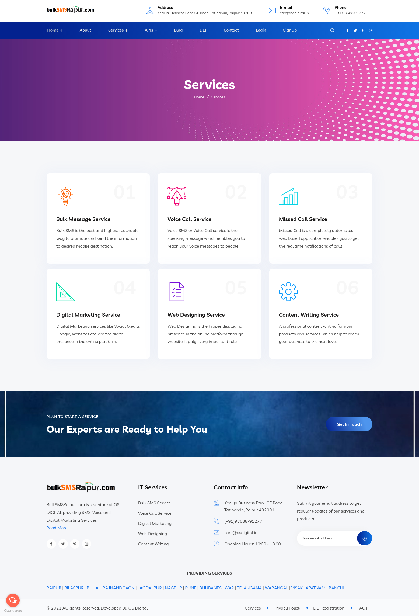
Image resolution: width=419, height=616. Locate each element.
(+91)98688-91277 (243, 520)
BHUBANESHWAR (216, 586)
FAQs (362, 607)
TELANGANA (249, 586)
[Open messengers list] (13, 600)
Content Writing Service (309, 313)
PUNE (190, 586)
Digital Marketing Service (88, 313)
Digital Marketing (155, 522)
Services (115, 30)
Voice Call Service (189, 218)
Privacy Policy (287, 607)
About (85, 30)
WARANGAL (276, 586)
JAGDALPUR (150, 586)
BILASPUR (73, 586)
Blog (178, 30)
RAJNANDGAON (119, 586)
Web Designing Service (196, 313)
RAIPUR (54, 586)
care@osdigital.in (294, 13)
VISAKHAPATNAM (308, 586)
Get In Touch (349, 423)
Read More (57, 526)
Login (260, 30)
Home (52, 30)
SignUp (288, 30)
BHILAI (93, 586)
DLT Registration (328, 607)
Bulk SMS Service (154, 501)
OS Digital (138, 606)
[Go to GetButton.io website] (13, 610)
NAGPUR (173, 586)
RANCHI (336, 586)
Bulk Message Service (83, 218)
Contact (230, 30)
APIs (148, 30)
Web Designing (152, 532)
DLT (202, 30)
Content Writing (153, 542)
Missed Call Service (303, 218)
